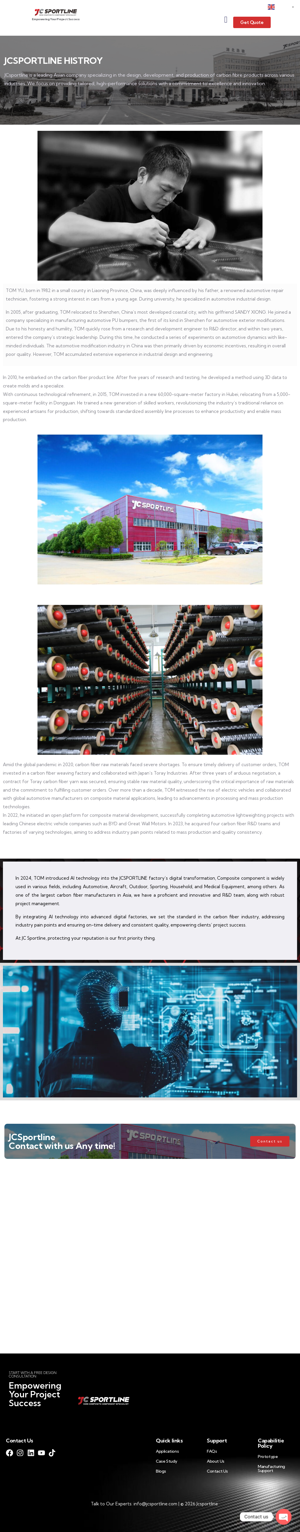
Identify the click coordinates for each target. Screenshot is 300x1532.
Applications (167, 1451)
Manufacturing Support (271, 1468)
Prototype (268, 1456)
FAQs (212, 1451)
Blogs (161, 1471)
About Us (215, 1461)
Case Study (166, 1461)
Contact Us (217, 1471)
